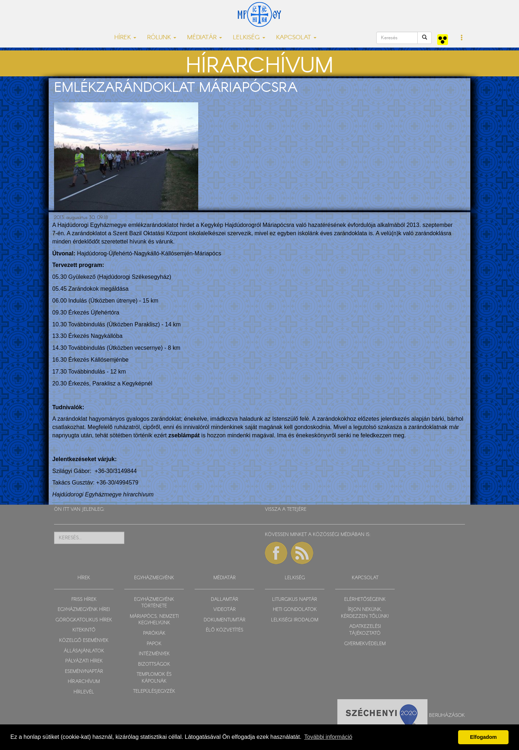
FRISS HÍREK (84, 599)
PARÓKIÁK (154, 633)
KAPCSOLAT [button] (296, 37)
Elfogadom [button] (483, 737)
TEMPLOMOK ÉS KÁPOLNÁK (154, 678)
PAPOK (154, 643)
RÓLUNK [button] (161, 37)
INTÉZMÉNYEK (154, 654)
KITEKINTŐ (84, 630)
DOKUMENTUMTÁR (224, 620)
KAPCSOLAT (365, 578)
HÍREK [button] (125, 37)
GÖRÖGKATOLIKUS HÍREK (84, 620)
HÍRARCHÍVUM (84, 681)
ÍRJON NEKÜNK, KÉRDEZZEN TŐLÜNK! (365, 613)
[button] (461, 38)
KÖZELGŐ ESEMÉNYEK (83, 640)
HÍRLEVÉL (84, 692)
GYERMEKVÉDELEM (365, 643)
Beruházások (447, 715)
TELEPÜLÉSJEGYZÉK (154, 691)
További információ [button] (328, 737)
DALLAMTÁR (224, 599)
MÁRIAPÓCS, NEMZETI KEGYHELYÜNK (154, 620)
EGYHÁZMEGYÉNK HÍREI (84, 609)
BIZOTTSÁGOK (154, 664)
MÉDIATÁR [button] (204, 37)
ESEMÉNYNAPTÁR (84, 671)
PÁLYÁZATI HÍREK (84, 661)
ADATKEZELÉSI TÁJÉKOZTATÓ (365, 630)
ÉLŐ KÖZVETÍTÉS (224, 630)
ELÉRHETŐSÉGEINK (365, 599)
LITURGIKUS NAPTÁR (294, 599)
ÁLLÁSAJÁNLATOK (84, 651)
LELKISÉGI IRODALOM (294, 620)
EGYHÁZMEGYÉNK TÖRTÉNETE (154, 603)
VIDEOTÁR (224, 609)
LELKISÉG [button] (249, 37)
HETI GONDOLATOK (295, 609)
